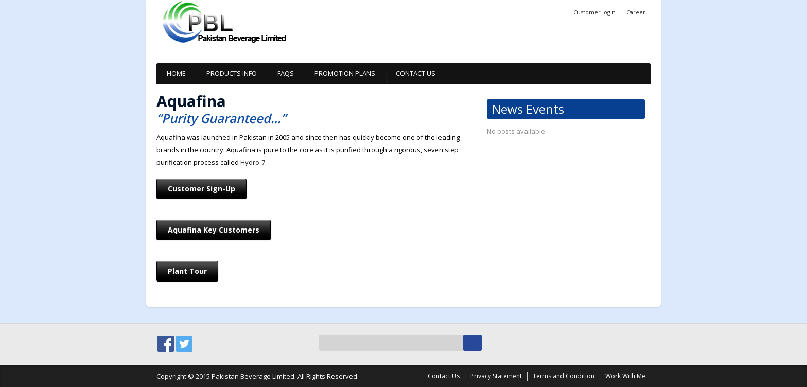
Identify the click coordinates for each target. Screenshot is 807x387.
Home (176, 73)
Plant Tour (187, 271)
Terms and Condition (563, 376)
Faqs (285, 73)
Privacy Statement (496, 376)
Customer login (594, 12)
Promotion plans (344, 73)
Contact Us (415, 73)
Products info (231, 73)
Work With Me (625, 376)
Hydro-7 (252, 162)
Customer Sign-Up (201, 189)
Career (635, 12)
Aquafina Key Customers (213, 230)
